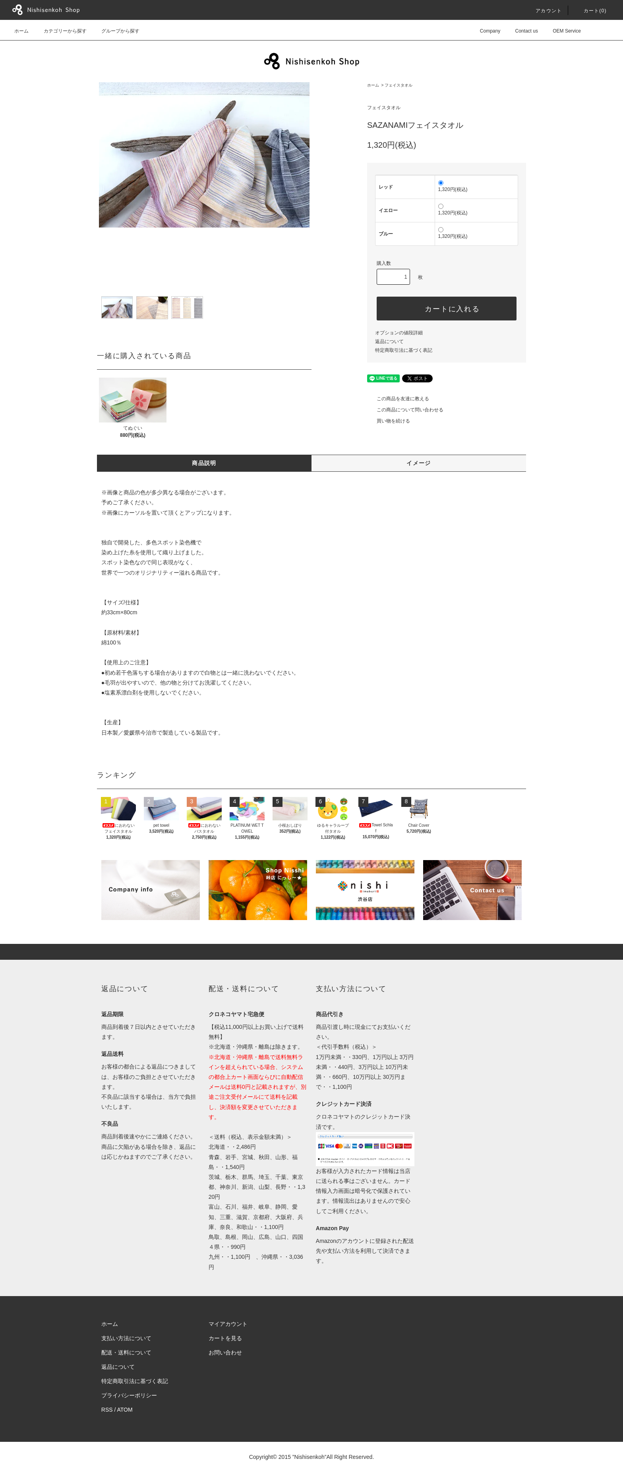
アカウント (544, 11)
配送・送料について (126, 1352)
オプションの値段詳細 (399, 333)
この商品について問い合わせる (405, 410)
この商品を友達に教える (398, 398)
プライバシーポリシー (129, 1395)
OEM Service (562, 31)
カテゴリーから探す (60, 31)
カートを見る (225, 1338)
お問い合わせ (225, 1352)
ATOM (125, 1409)
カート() (590, 11)
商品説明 (204, 463)
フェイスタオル (398, 85)
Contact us (522, 31)
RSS (107, 1409)
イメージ (418, 463)
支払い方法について (126, 1338)
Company (485, 31)
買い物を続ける (388, 421)
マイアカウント (228, 1324)
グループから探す (115, 31)
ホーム (21, 31)
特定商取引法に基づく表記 (403, 350)
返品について (389, 341)
